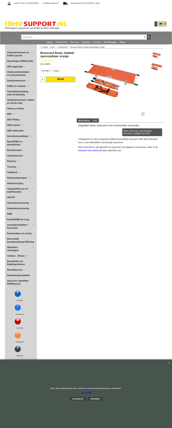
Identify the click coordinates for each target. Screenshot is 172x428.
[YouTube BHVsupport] (18, 321)
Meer (95, 120)
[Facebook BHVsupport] (18, 308)
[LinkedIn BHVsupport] (18, 294)
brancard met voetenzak (90, 150)
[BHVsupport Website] (18, 349)
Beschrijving (84, 120)
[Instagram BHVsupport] (18, 335)
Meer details (86, 392)
